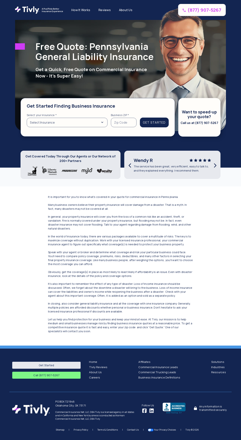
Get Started (46, 365)
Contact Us (133, 429)
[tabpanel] (98, 117)
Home (93, 362)
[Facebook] (144, 410)
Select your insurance (42, 115)
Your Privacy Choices (162, 429)
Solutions (217, 362)
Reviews (104, 10)
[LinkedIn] (151, 410)
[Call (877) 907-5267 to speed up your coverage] (202, 10)
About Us (125, 10)
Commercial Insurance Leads (158, 367)
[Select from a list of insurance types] (67, 122)
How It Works (80, 10)
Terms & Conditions (107, 429)
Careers (94, 377)
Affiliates (144, 362)
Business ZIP (120, 115)
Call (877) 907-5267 (46, 375)
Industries (218, 367)
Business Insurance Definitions (159, 377)
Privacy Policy (81, 429)
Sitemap (60, 429)
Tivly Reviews (98, 367)
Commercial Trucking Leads (157, 372)
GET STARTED (154, 122)
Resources (218, 372)
